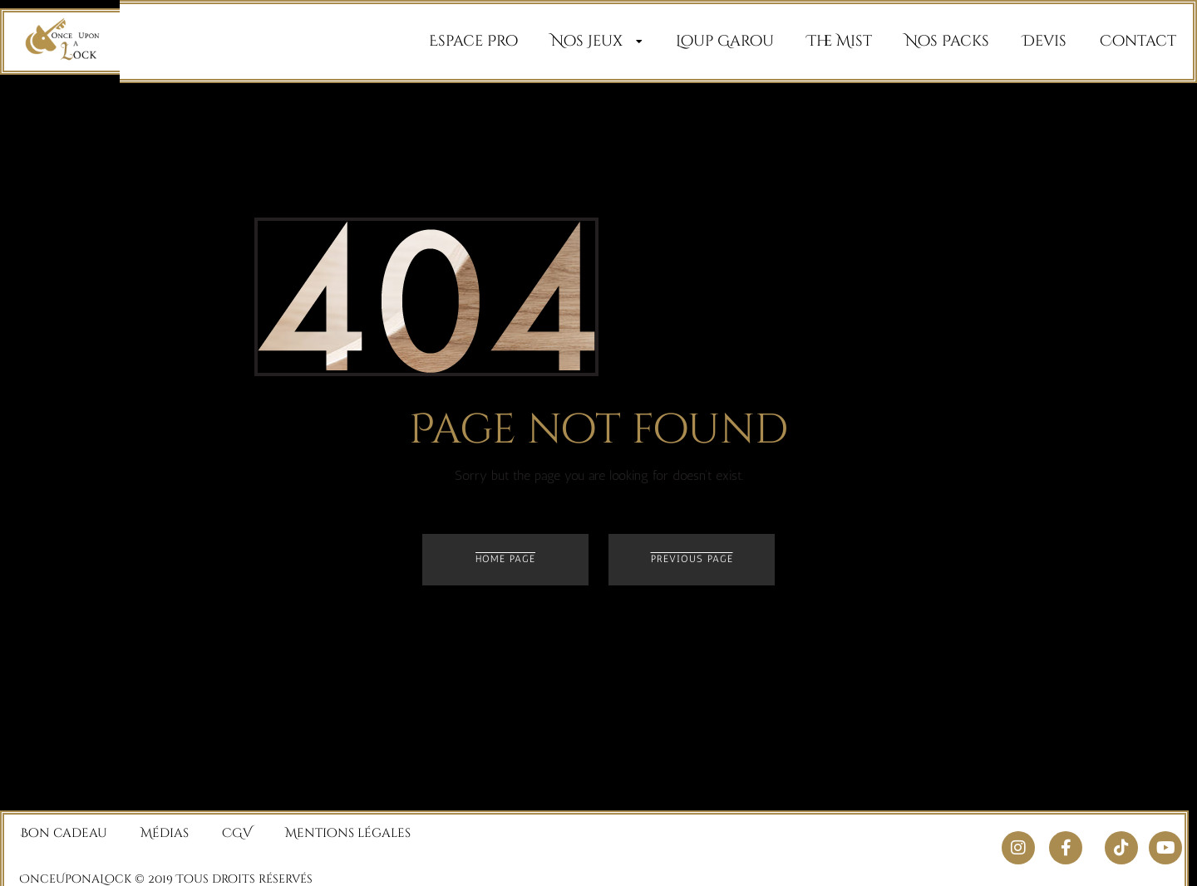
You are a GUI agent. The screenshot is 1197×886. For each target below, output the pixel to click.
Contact (1138, 41)
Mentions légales (348, 826)
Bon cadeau (64, 826)
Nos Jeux (597, 41)
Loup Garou (725, 41)
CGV (237, 826)
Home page (505, 559)
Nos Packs (947, 41)
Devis (1044, 41)
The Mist (839, 41)
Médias (164, 826)
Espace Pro (473, 41)
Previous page (692, 559)
